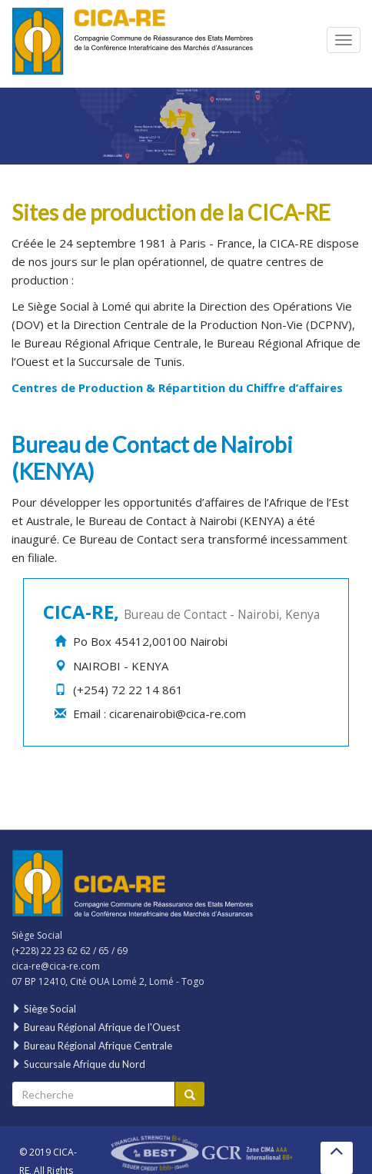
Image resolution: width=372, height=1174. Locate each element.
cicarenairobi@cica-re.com (177, 713)
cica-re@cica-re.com (56, 966)
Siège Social (58, 306)
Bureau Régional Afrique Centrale (111, 343)
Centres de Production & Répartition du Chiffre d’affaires (177, 387)
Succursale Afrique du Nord (78, 1064)
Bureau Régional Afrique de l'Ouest (96, 1027)
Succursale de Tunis (130, 361)
